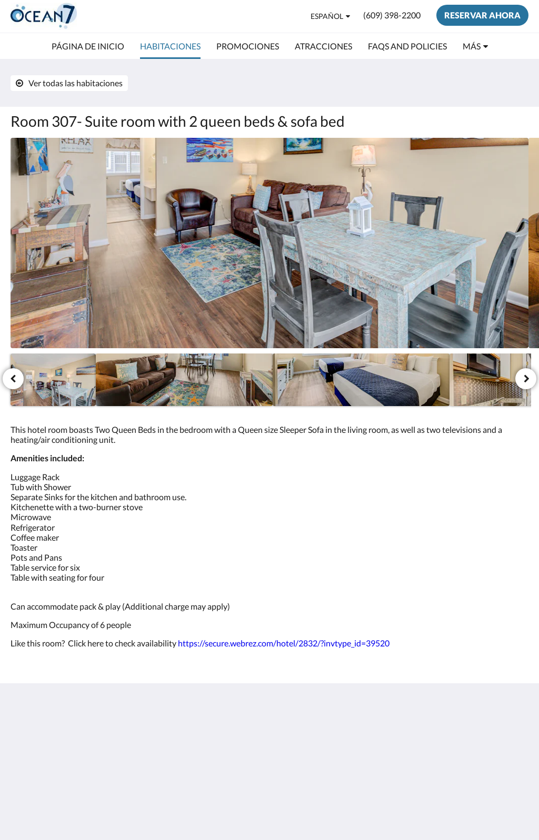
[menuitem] (88, 46)
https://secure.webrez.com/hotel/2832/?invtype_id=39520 (284, 643)
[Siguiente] (525, 378)
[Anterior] (13, 378)
